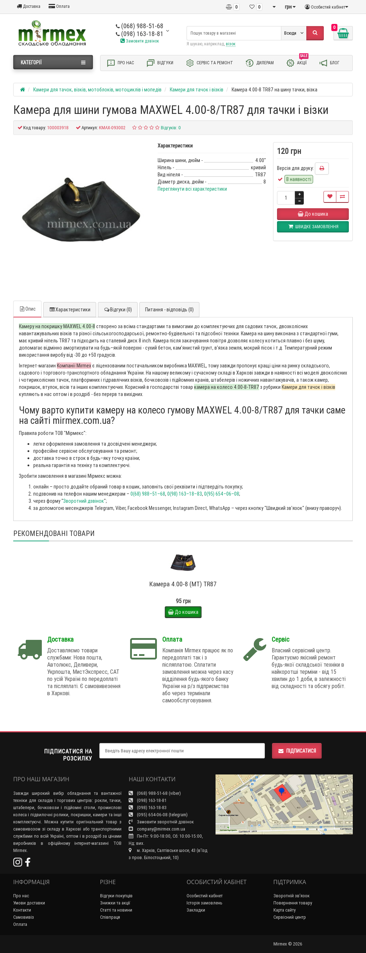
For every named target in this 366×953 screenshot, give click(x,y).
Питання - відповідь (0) (169, 309)
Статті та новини (116, 910)
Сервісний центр (289, 917)
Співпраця (110, 917)
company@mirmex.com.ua (157, 829)
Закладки (196, 910)
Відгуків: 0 (171, 128)
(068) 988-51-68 (139, 26)
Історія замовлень (204, 903)
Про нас (120, 63)
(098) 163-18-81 (139, 34)
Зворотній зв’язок (291, 896)
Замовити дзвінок (139, 41)
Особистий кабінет (205, 896)
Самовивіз (23, 917)
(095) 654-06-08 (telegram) (158, 815)
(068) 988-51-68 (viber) (155, 793)
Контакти (22, 910)
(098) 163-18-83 (148, 807)
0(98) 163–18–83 (184, 494)
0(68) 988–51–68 (147, 494)
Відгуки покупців (116, 896)
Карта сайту (284, 910)
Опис (27, 309)
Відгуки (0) (118, 309)
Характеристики (69, 309)
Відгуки (159, 63)
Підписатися (297, 751)
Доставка (28, 6)
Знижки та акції (115, 903)
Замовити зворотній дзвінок (161, 822)
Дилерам (259, 63)
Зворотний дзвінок (83, 501)
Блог (329, 63)
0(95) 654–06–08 (221, 494)
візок (231, 43)
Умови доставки (29, 903)
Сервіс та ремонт (209, 63)
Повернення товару (292, 903)
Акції (297, 62)
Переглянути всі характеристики (192, 189)
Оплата (59, 6)
